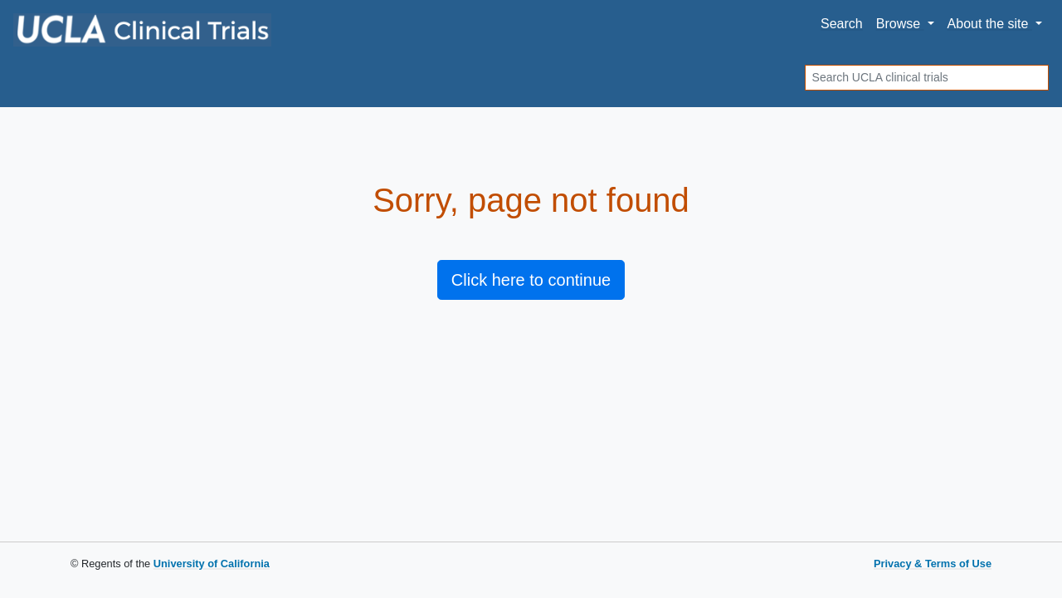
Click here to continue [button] (531, 280)
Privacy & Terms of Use (932, 563)
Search (842, 24)
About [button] (990, 24)
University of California (211, 563)
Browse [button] (900, 24)
